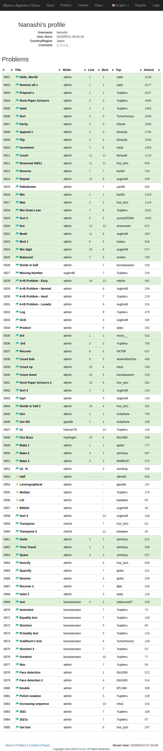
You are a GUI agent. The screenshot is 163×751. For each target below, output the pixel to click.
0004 (7, 100)
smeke (121, 257)
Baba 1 (22, 445)
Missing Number (29, 273)
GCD (21, 320)
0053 (7, 476)
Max (20, 202)
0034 (7, 327)
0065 (7, 570)
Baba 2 (22, 453)
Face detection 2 (29, 680)
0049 (7, 445)
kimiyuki (122, 132)
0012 (7, 163)
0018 (7, 210)
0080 (7, 688)
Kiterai (121, 124)
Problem (66, 5)
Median (23, 492)
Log (20, 312)
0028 (7, 280)
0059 (7, 523)
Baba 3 (22, 461)
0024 (7, 249)
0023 (7, 241)
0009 (7, 139)
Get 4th (23, 421)
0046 (7, 421)
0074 (7, 641)
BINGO (22, 508)
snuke (82, 749)
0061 (7, 539)
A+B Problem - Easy (32, 280)
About (50, 5)
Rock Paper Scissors (32, 100)
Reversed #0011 (29, 163)
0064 (7, 562)
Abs (20, 414)
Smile (21, 539)
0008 (7, 132)
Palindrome (26, 186)
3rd (20, 335)
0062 (7, 547)
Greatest (24, 656)
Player (99, 5)
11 (19, 429)
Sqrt (20, 398)
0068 (7, 594)
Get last (23, 727)
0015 (7, 186)
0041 (7, 382)
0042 (7, 390)
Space (22, 555)
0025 (7, 257)
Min (20, 194)
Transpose (25, 523)
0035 (7, 335)
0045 (7, 414)
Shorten (23, 578)
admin (67, 77)
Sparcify (23, 570)
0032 (7, 312)
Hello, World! (27, 77)
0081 (7, 696)
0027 (7, 273)
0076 (7, 656)
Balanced (24, 257)
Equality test (26, 617)
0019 (7, 218)
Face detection (28, 672)
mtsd (120, 147)
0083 (7, 711)
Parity (22, 124)
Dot (20, 226)
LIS (20, 500)
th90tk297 (123, 461)
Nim (20, 664)
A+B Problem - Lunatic (33, 304)
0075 (7, 649)
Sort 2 (22, 218)
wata (120, 327)
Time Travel (26, 547)
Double (23, 688)
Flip (20, 139)
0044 (7, 406)
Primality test (27, 633)
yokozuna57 (125, 602)
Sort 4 (22, 515)
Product (23, 327)
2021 (21, 711)
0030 (7, 296)
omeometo (124, 226)
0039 (7, 367)
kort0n (121, 171)
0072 (7, 625)
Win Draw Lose (28, 210)
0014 (7, 179)
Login (156, 5)
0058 (7, 515)
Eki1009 (122, 437)
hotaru (121, 241)
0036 (7, 343)
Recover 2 (25, 586)
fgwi (119, 586)
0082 (7, 703)
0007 (7, 124)
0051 (7, 461)
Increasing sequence (32, 703)
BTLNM (122, 688)
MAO (21, 5)
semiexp (122, 453)
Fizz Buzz (24, 437)
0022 (7, 233)
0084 (7, 719)
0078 (7, 672)
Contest (83, 5)
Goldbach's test (29, 641)
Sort (20, 116)
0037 (7, 351)
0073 (7, 633)
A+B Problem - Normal (33, 288)
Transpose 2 (26, 531)
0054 (7, 484)
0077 (7, 664)
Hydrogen (69, 437)
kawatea (122, 500)
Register (140, 5)
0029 (7, 288)
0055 (7, 492)
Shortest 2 (25, 649)
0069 (7, 602)
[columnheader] (8, 70)
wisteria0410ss (126, 359)
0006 (7, 116)
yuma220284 (125, 218)
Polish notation (28, 696)
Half (20, 476)
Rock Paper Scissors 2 (34, 382)
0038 (7, 359)
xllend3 (121, 476)
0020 (7, 226)
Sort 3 (22, 390)
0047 (7, 429)
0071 (7, 617)
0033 (7, 320)
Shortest (24, 625)
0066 (7, 578)
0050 (7, 453)
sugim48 (122, 179)
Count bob (25, 359)
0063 (7, 555)
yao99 (121, 186)
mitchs (121, 280)
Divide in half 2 (28, 406)
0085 (7, 727)
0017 (7, 202)
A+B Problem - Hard (32, 296)
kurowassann (125, 265)
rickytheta (123, 414)
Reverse (23, 171)
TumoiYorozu (125, 116)
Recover (23, 351)
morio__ (122, 335)
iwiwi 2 (22, 594)
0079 (7, 680)
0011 (7, 155)
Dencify (23, 562)
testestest (24, 609)
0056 (7, 500)
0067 (7, 586)
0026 (7, 265)
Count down (26, 374)
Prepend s (25, 92)
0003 (7, 92)
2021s (22, 719)
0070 (7, 609)
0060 (7, 531)
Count (22, 155)
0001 (7, 77)
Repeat (23, 179)
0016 (7, 194)
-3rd (20, 343)
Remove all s (27, 85)
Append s (24, 132)
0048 (7, 437)
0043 (7, 398)
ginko (120, 570)
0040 (7, 374)
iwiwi (21, 108)
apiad (120, 445)
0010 (7, 147)
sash (120, 77)
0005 (7, 108)
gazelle (68, 421)
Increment (25, 147)
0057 (7, 508)
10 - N (22, 468)
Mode (21, 233)
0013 (7, 171)
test (20, 602)
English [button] (120, 5)
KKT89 (121, 351)
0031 (7, 304)
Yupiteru (122, 92)
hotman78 (70, 429)
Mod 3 (22, 241)
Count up (24, 367)
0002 (7, 85)
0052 (7, 468)
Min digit (24, 249)
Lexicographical (29, 484)
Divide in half (27, 265)
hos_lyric (122, 163)
